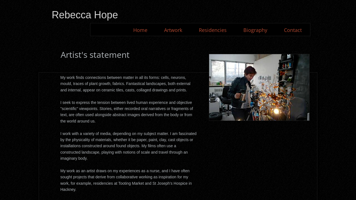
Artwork (173, 30)
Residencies (213, 30)
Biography (255, 30)
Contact (293, 30)
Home (140, 30)
